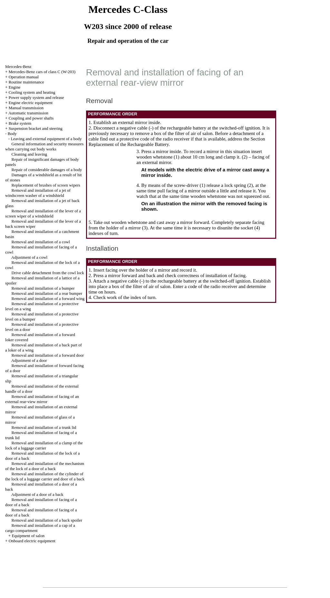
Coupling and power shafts (31, 118)
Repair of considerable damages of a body (47, 169)
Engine (15, 87)
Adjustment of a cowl (29, 257)
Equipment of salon (28, 535)
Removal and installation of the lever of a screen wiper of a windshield (43, 213)
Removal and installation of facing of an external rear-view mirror (42, 399)
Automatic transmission (28, 113)
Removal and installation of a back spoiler (47, 520)
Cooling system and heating (32, 92)
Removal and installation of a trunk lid (44, 427)
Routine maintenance (26, 82)
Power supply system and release (36, 97)
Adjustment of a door (29, 360)
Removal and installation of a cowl (41, 241)
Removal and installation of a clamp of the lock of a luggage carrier (44, 445)
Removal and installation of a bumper (43, 288)
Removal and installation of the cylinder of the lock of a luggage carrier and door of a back (44, 476)
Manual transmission (26, 107)
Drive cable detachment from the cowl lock (48, 272)
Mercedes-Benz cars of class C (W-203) (42, 71)
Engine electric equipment (31, 102)
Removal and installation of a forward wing (48, 298)
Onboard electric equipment (32, 540)
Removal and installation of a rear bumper (47, 293)
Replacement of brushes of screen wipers (46, 185)
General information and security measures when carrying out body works (44, 146)
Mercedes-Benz (18, 66)
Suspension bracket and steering (36, 128)
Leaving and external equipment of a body (46, 138)
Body (12, 133)
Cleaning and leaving (29, 154)
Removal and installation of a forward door (48, 355)
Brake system (20, 123)
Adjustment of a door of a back (37, 494)
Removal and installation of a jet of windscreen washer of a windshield (38, 193)
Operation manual (24, 76)
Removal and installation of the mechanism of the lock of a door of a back (44, 466)
